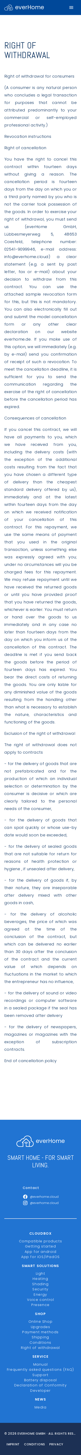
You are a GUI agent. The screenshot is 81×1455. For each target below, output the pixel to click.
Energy (40, 1294)
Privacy (56, 1444)
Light (40, 1273)
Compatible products (40, 1241)
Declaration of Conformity (40, 1385)
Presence (40, 1304)
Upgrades (40, 1326)
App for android (41, 1251)
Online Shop (41, 1321)
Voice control (40, 1299)
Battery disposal (40, 1380)
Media (41, 1407)
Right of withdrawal (40, 1347)
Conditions (40, 1342)
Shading (40, 1284)
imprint (13, 1444)
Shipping (40, 1337)
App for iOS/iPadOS (40, 1256)
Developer (40, 1390)
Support (40, 1374)
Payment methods (40, 1332)
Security (40, 1289)
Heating (40, 1278)
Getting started (40, 1246)
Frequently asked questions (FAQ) (40, 1369)
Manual (40, 1364)
